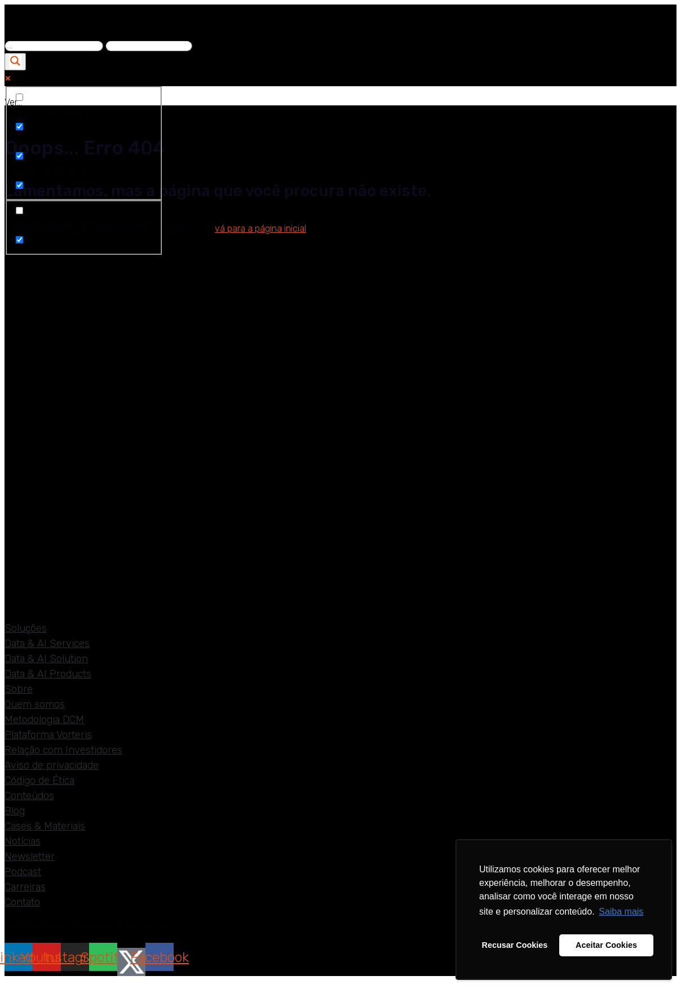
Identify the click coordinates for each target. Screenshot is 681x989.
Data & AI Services (47, 643)
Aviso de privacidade (52, 765)
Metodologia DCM (44, 719)
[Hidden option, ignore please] (19, 239)
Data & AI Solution (46, 659)
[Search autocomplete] (148, 46)
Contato (22, 902)
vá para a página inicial (260, 228)
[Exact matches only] (19, 97)
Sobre (19, 689)
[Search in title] (19, 126)
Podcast (23, 872)
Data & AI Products (48, 674)
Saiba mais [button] (621, 911)
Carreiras (25, 887)
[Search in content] (19, 155)
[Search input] (54, 46)
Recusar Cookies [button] (515, 945)
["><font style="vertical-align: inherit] (19, 210)
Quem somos (35, 704)
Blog (15, 811)
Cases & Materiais (45, 826)
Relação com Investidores (63, 750)
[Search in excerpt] (19, 185)
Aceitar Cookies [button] (606, 945)
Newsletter (30, 856)
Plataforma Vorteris (48, 735)
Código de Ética (39, 780)
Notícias (23, 841)
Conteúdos (29, 796)
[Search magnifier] (15, 61)
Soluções (26, 628)
